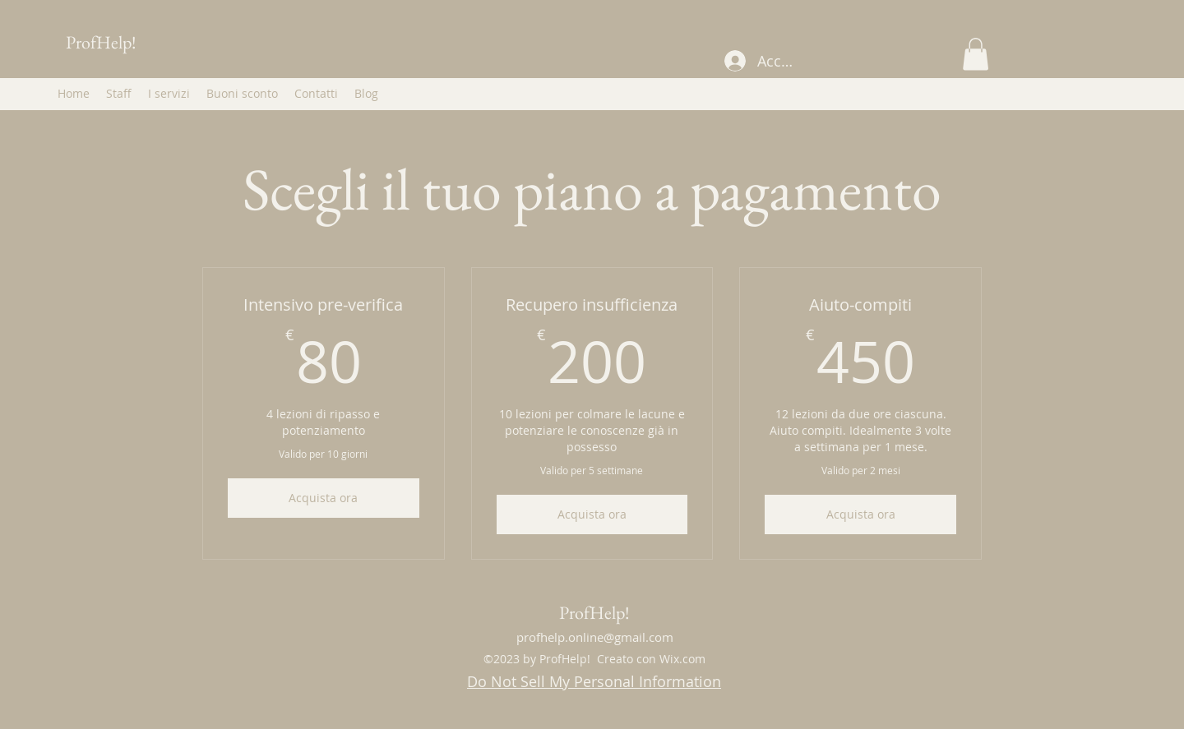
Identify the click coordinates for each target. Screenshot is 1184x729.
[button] (975, 54)
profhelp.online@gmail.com (594, 637)
